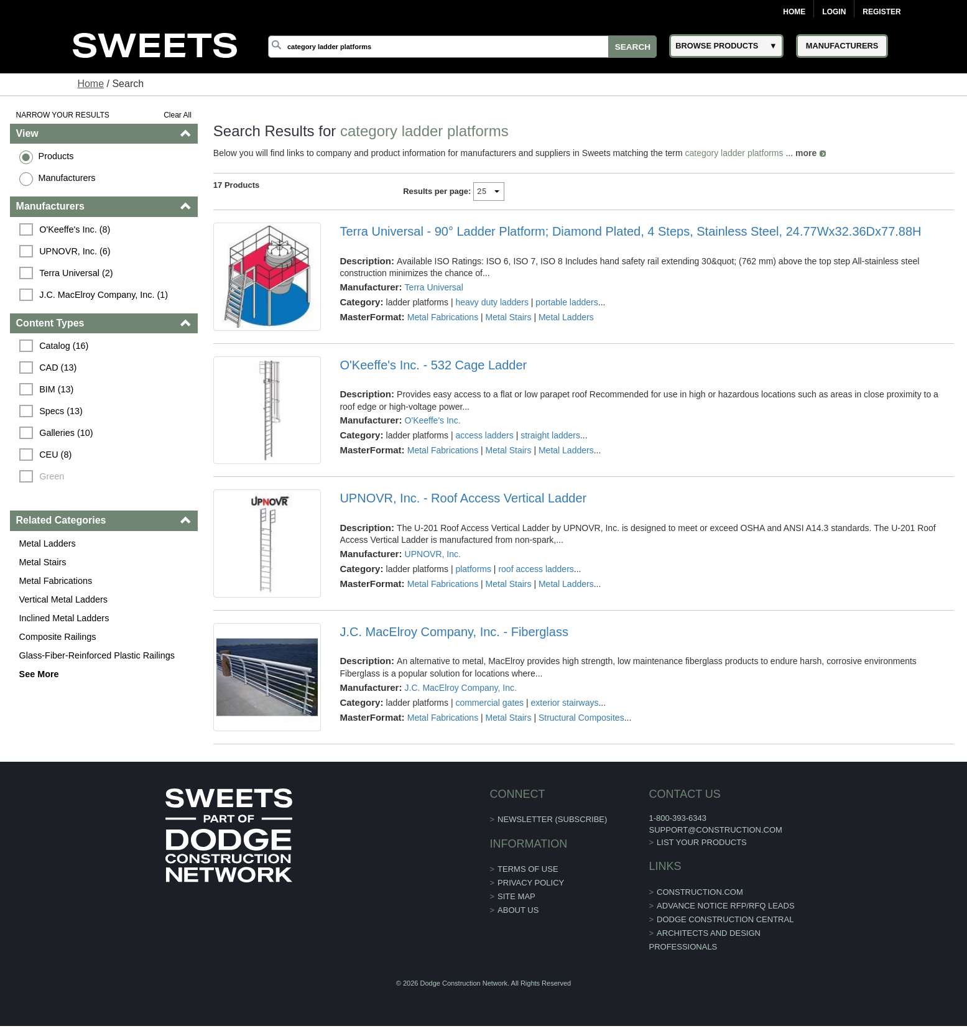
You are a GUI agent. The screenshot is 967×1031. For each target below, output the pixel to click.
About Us (518, 910)
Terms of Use (527, 869)
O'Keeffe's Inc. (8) (74, 229)
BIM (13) (56, 389)
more (806, 153)
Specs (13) (61, 411)
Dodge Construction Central (725, 919)
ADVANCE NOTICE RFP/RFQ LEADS (726, 905)
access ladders (484, 435)
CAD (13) (57, 367)
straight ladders (550, 435)
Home (794, 11)
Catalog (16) (63, 346)
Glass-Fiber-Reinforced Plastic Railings (97, 655)
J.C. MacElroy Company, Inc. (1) (103, 295)
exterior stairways (565, 703)
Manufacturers (67, 178)
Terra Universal (434, 287)
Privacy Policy (530, 882)
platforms (473, 569)
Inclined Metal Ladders (64, 618)
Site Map (516, 896)
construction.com (700, 892)
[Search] (462, 46)
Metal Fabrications (56, 581)
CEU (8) (55, 455)
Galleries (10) (66, 433)
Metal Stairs (43, 562)
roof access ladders (535, 569)
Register (881, 11)
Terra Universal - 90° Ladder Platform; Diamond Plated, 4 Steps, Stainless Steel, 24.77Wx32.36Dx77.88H (630, 231)
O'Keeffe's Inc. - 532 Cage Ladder (433, 365)
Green (51, 476)
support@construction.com (715, 830)
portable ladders (566, 302)
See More (39, 674)
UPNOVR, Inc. (433, 554)
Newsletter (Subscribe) (552, 819)
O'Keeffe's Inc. (433, 420)
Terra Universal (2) (76, 273)
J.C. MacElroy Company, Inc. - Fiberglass (454, 632)
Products (56, 156)
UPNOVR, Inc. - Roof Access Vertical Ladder (463, 498)
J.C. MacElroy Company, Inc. (461, 688)
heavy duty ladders (492, 302)
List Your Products (702, 842)
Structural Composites (581, 718)
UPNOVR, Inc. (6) (74, 251)
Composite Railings (57, 637)
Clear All (178, 115)
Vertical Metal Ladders (63, 599)
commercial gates (489, 703)
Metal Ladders (47, 543)
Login (834, 11)
